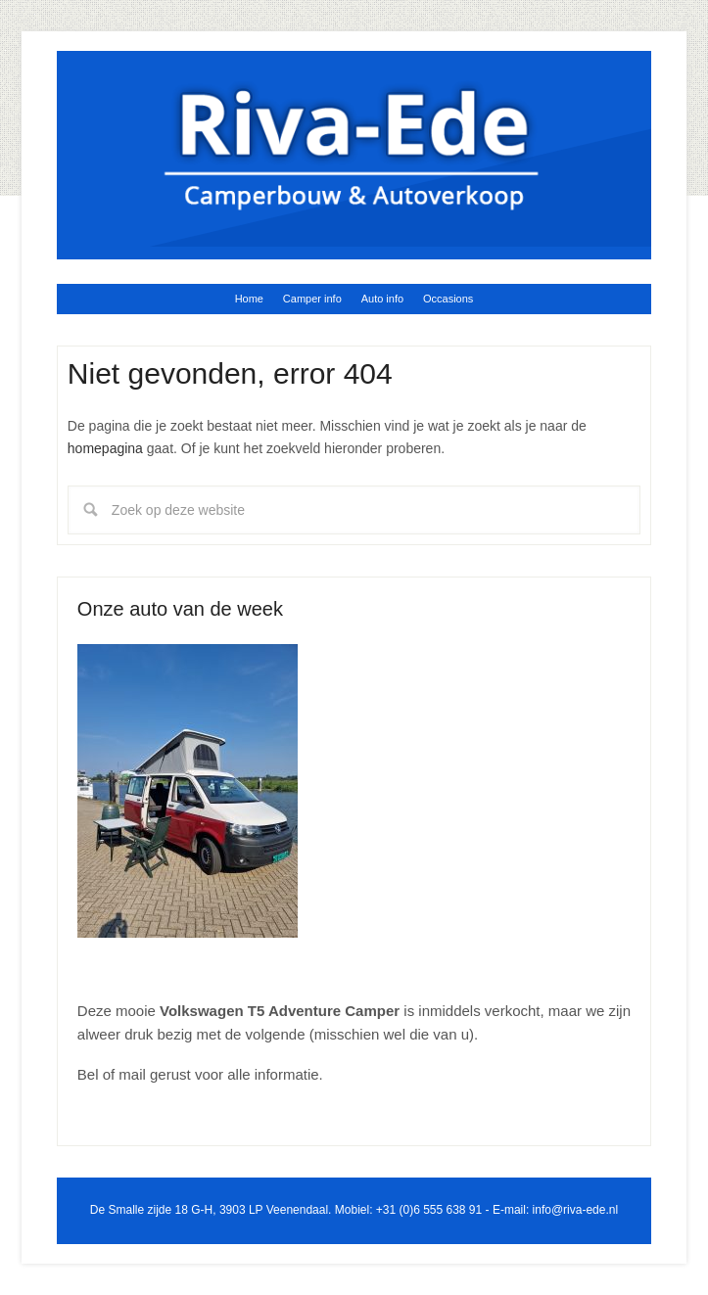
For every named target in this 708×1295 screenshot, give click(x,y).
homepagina (105, 448)
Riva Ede (354, 147)
